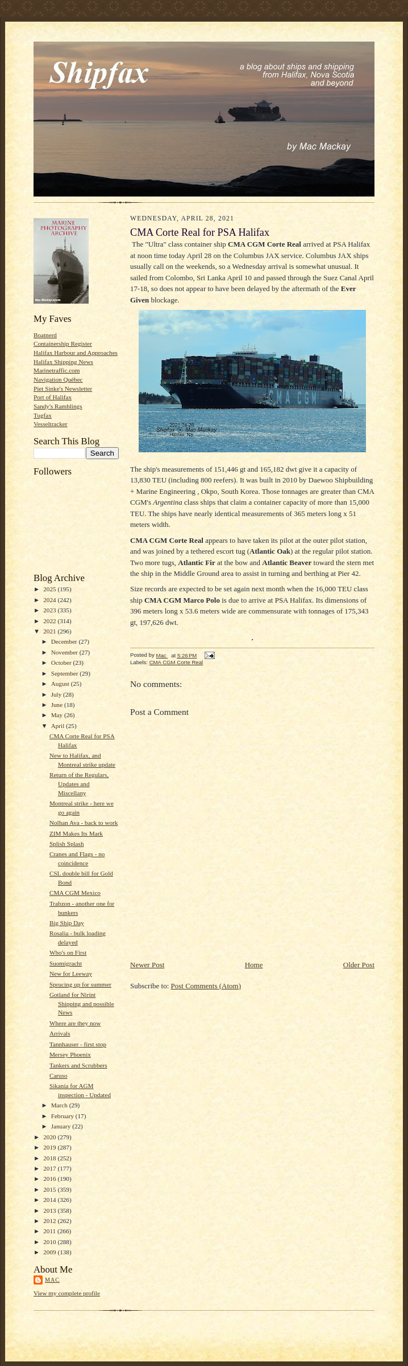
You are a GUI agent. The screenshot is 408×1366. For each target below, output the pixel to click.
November (65, 652)
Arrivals (59, 1033)
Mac (52, 1280)
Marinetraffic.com (57, 370)
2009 (50, 1252)
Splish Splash (66, 843)
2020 (50, 1137)
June (57, 704)
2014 (50, 1199)
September (65, 673)
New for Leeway (70, 973)
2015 (50, 1189)
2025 (50, 589)
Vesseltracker (51, 423)
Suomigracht (65, 963)
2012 (50, 1220)
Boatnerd (45, 335)
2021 (50, 631)
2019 (50, 1147)
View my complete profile (67, 1293)
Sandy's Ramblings (58, 406)
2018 (50, 1158)
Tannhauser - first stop (77, 1044)
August (61, 683)
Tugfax (43, 415)
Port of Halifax (53, 397)
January (62, 1126)
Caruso (58, 1075)
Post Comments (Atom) (206, 985)
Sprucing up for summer (80, 984)
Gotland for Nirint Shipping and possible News (81, 1003)
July (57, 694)
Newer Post (147, 964)
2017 (50, 1168)
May (57, 714)
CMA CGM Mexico (75, 892)
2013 (50, 1210)
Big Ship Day (66, 922)
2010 (50, 1241)
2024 (50, 599)
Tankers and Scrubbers (78, 1065)
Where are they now (75, 1023)
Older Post (358, 964)
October (62, 662)
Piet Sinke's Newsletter (63, 388)
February (63, 1116)
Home (254, 964)
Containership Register (63, 343)
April (58, 725)
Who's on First (67, 952)
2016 (50, 1178)
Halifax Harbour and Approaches (76, 352)
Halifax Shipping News (63, 361)
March (60, 1105)
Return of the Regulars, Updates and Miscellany (79, 783)
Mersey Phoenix (70, 1054)
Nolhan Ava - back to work (83, 822)
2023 (50, 610)
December (65, 641)
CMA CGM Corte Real (176, 662)
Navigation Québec (58, 379)
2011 (50, 1231)
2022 (50, 620)
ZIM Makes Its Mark (76, 833)
